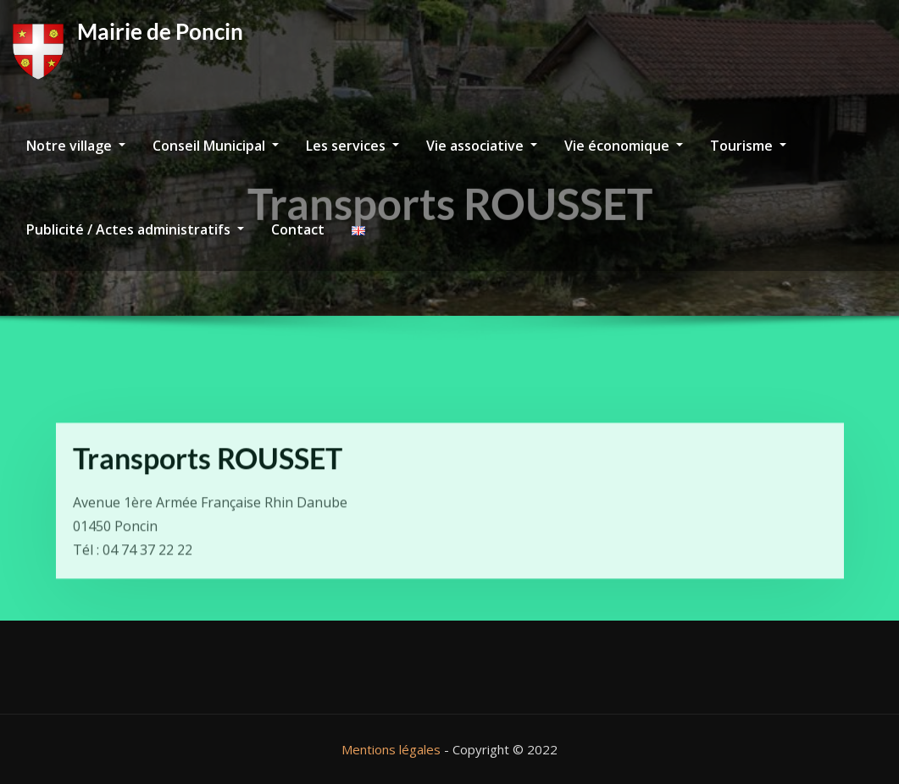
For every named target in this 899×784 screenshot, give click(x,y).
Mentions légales (391, 749)
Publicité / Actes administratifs (135, 229)
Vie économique (623, 145)
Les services (352, 145)
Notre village (75, 145)
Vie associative (481, 145)
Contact (298, 229)
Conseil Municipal (216, 145)
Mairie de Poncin (160, 31)
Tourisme (748, 145)
